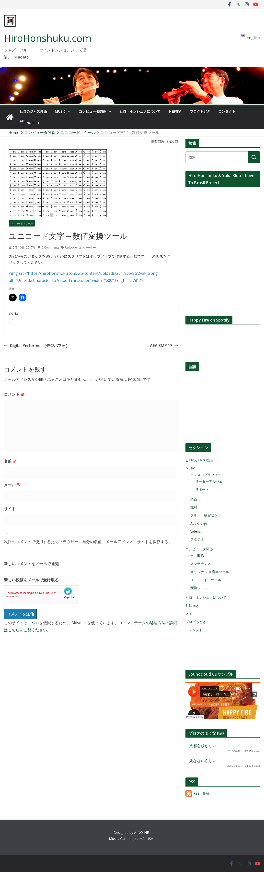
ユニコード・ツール (22, 223)
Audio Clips (199, 523)
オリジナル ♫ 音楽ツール (209, 571)
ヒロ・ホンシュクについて (140, 111)
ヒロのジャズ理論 (33, 111)
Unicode (71, 247)
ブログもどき (200, 111)
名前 (10, 461)
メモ (188, 613)
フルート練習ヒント (205, 515)
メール (12, 485)
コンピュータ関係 (92, 111)
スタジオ (197, 539)
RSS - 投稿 (197, 793)
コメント (14, 394)
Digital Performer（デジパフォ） (36, 345)
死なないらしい (203, 760)
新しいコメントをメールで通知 (31, 563)
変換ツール (198, 587)
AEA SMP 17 (164, 345)
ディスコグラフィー (205, 474)
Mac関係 (197, 555)
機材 (193, 507)
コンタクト (226, 111)
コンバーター (87, 247)
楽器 (193, 499)
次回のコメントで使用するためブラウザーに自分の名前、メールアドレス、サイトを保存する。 (88, 541)
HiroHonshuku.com (48, 38)
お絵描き (175, 111)
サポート (202, 489)
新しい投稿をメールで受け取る (31, 580)
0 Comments (48, 247)
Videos (195, 531)
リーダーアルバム (209, 481)
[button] (68, 111)
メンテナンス (200, 563)
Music (60, 111)
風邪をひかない (203, 745)
